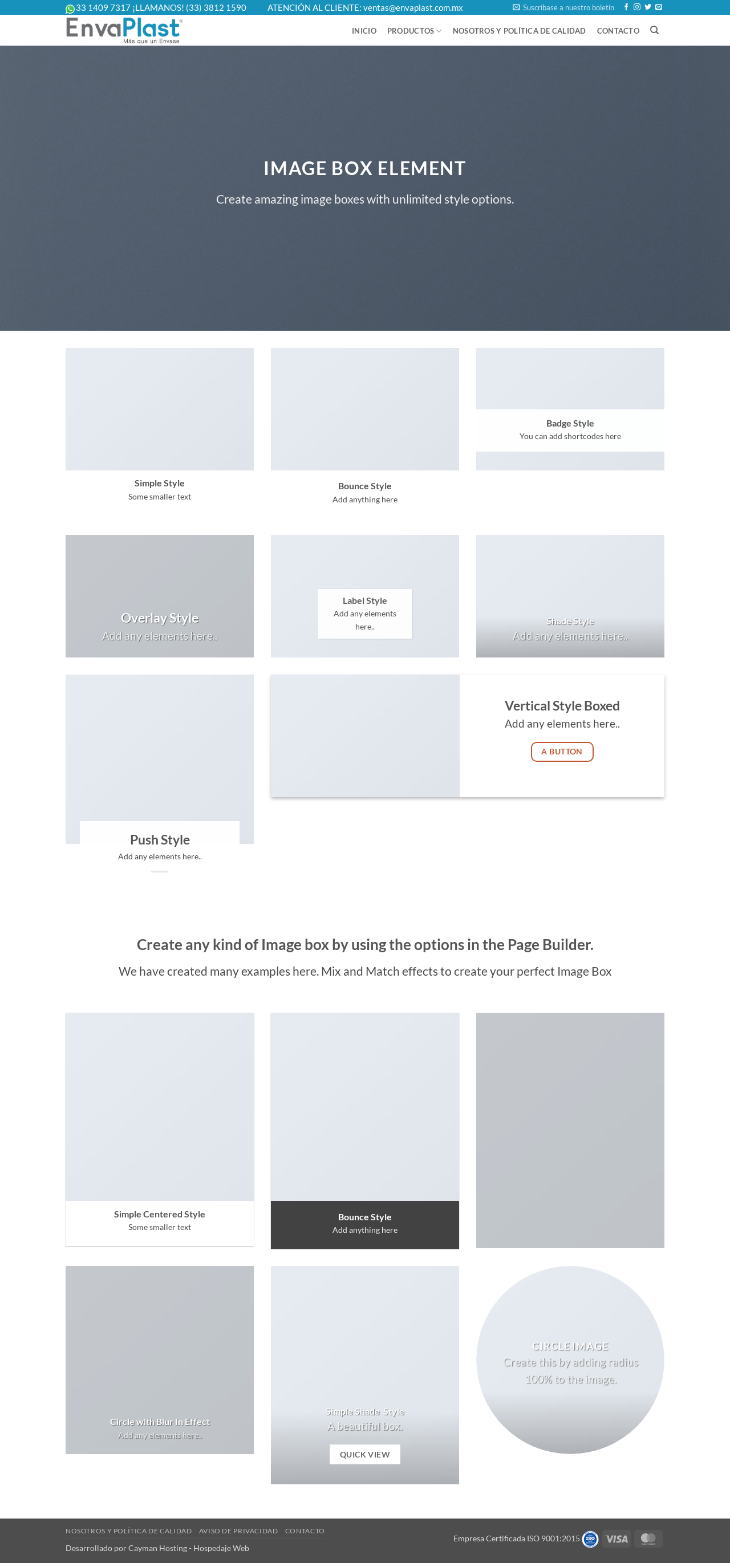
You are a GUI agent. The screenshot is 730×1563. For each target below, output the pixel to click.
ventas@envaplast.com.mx (413, 7)
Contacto (618, 30)
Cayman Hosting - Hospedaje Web (188, 1548)
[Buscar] (654, 30)
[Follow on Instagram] (637, 7)
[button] (563, 7)
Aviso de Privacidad (238, 1531)
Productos (414, 31)
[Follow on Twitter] (647, 7)
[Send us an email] (658, 7)
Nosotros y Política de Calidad (519, 30)
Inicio (364, 30)
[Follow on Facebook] (626, 7)
